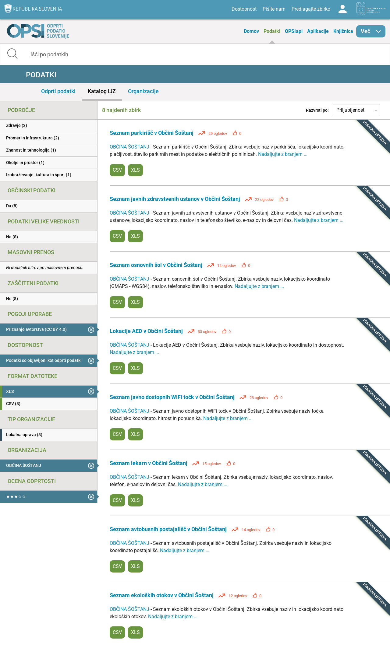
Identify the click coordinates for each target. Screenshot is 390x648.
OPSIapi (294, 31)
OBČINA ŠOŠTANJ (130, 147)
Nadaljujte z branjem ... (282, 154)
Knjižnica (343, 31)
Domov (251, 31)
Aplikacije (318, 31)
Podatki (272, 31)
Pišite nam (274, 9)
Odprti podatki (58, 91)
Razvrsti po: (317, 110)
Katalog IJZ (102, 91)
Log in (342, 9)
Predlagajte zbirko (311, 9)
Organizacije (143, 91)
